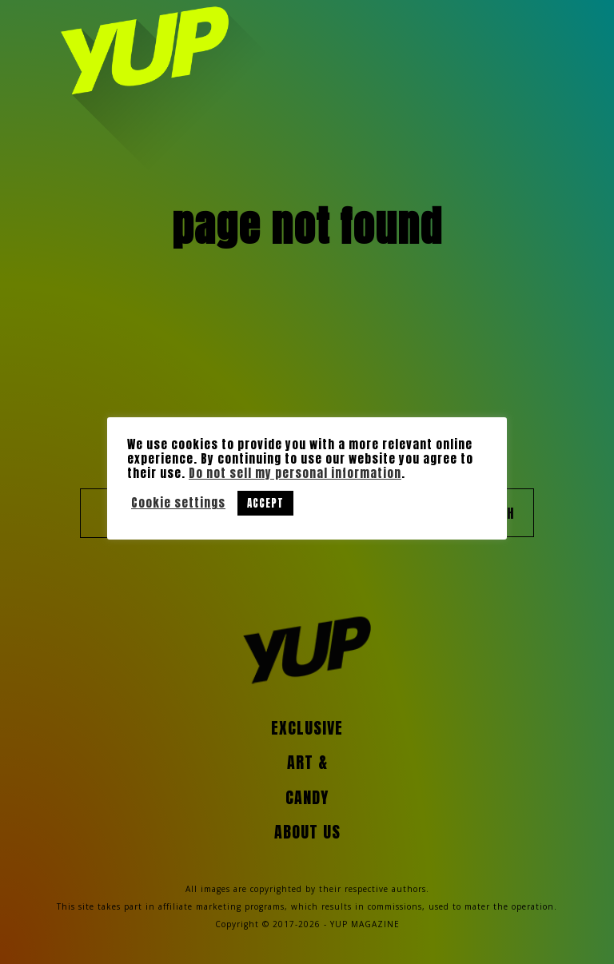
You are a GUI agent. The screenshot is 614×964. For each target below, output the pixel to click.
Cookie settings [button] (178, 503)
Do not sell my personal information (295, 473)
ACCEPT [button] (265, 503)
